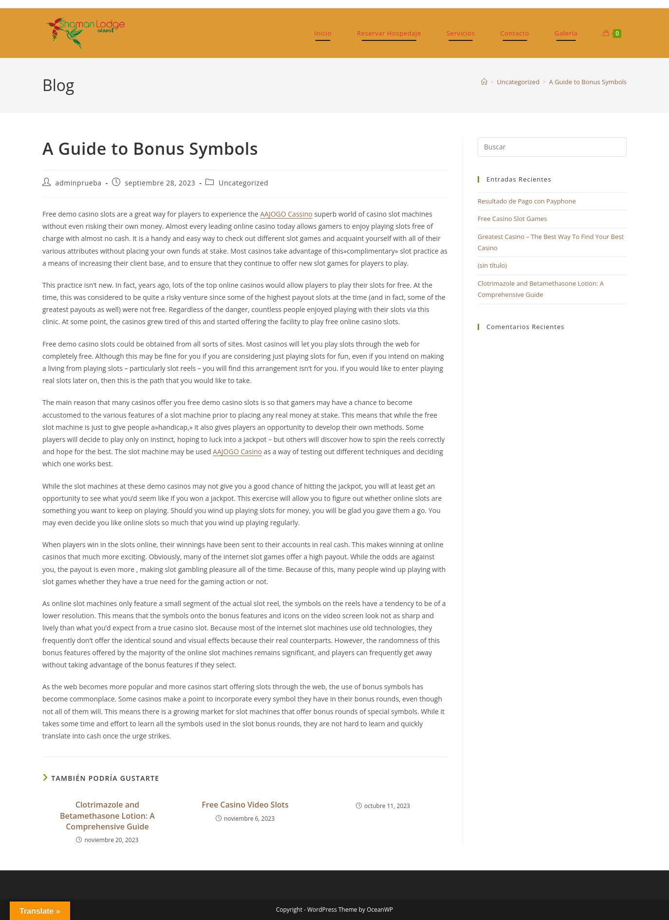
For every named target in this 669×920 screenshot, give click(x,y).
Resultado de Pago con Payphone (527, 201)
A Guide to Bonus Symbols (588, 81)
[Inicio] (484, 81)
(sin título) (492, 265)
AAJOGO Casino (237, 451)
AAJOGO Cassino (286, 214)
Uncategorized (243, 182)
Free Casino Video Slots (245, 804)
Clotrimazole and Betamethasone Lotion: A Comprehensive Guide (107, 815)
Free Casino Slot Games (512, 218)
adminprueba (79, 182)
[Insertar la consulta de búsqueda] (552, 147)
